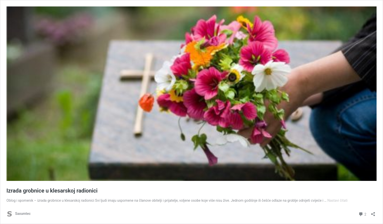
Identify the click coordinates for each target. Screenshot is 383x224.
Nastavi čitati (337, 200)
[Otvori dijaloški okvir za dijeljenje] (373, 212)
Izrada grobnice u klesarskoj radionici (52, 191)
